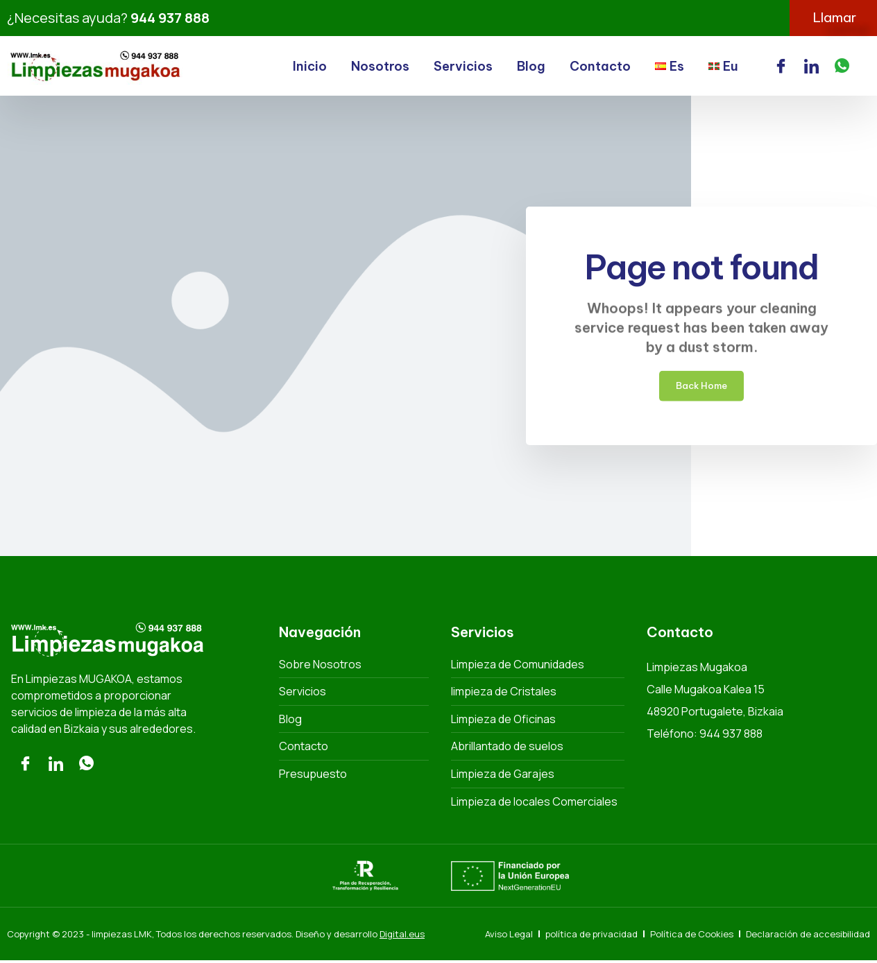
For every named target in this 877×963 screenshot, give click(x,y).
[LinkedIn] (811, 67)
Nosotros (380, 68)
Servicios (463, 68)
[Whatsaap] (86, 766)
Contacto (600, 68)
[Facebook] (781, 67)
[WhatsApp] (842, 67)
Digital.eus (402, 936)
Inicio (310, 68)
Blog (531, 68)
